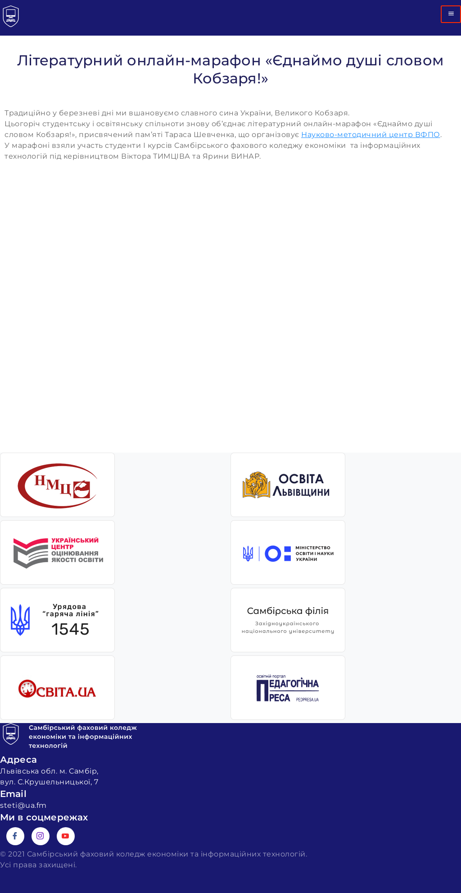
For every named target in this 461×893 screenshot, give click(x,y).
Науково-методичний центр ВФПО (370, 134)
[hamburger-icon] (451, 14)
